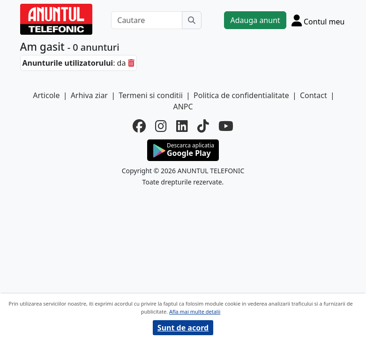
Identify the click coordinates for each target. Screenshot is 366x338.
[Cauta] (192, 20)
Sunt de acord (183, 328)
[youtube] (225, 126)
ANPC (183, 106)
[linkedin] (182, 126)
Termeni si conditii (151, 95)
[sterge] (131, 63)
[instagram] (161, 126)
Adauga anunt (255, 20)
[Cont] (318, 20)
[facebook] (139, 126)
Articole (46, 95)
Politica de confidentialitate (241, 95)
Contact (313, 95)
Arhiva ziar (89, 95)
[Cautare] (146, 20)
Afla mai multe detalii (194, 311)
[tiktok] (203, 126)
